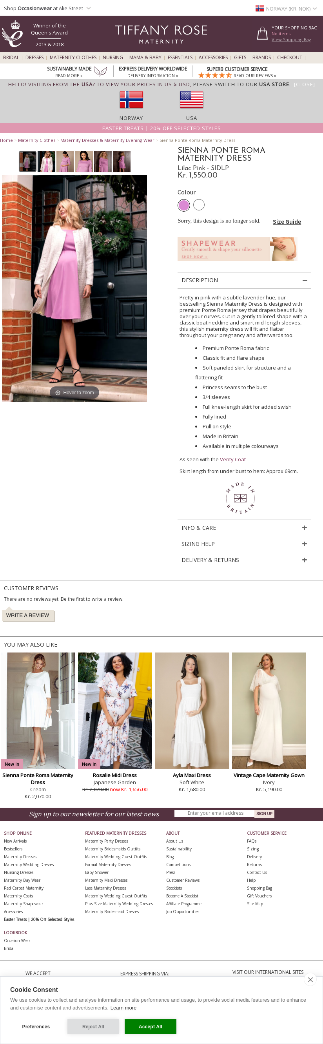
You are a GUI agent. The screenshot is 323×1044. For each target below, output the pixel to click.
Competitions (178, 864)
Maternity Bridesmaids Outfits (112, 849)
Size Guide (287, 221)
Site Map (255, 903)
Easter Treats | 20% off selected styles (161, 128)
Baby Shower (97, 872)
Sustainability (179, 849)
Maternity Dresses (20, 856)
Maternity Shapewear (23, 903)
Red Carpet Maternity (24, 888)
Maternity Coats (18, 896)
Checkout (289, 57)
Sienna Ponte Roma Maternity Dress (37, 779)
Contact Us (257, 872)
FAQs (251, 841)
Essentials (180, 57)
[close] (310, 979)
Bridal (11, 57)
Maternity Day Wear (22, 880)
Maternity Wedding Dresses (29, 864)
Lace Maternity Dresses (105, 888)
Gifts (240, 57)
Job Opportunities (182, 911)
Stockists (174, 888)
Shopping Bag (259, 888)
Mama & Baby (145, 57)
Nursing (113, 57)
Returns (254, 864)
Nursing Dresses (18, 872)
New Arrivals (15, 841)
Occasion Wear (17, 940)
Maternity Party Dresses (106, 841)
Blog (170, 856)
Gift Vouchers (259, 896)
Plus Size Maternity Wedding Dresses (119, 903)
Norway (131, 117)
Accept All (150, 1027)
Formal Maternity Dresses (108, 864)
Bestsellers (13, 849)
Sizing (253, 849)
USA (191, 117)
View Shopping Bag (291, 39)
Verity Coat (233, 459)
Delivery (254, 856)
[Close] (304, 84)
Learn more (123, 1008)
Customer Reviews (183, 880)
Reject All (93, 1027)
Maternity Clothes (73, 57)
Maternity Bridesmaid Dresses (112, 911)
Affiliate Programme (183, 903)
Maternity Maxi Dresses (106, 880)
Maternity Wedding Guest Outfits (116, 856)
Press (170, 872)
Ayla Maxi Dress (192, 775)
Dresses (34, 57)
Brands (261, 57)
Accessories (213, 57)
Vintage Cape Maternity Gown (269, 775)
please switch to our (241, 84)
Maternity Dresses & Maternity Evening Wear (107, 140)
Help (251, 880)
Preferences (36, 1027)
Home (6, 140)
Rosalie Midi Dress (115, 775)
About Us (174, 841)
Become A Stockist (182, 896)
